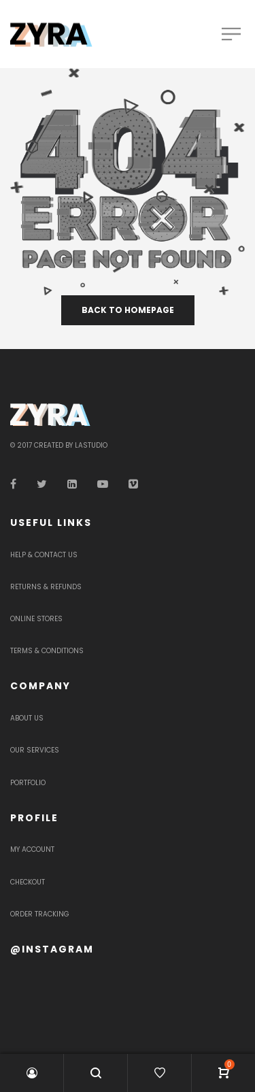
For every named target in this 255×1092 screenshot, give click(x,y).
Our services (34, 750)
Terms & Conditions (47, 651)
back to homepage (128, 310)
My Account (32, 849)
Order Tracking (39, 914)
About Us (27, 718)
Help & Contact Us (44, 555)
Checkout (27, 882)
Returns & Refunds (46, 587)
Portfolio (28, 783)
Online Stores (36, 619)
